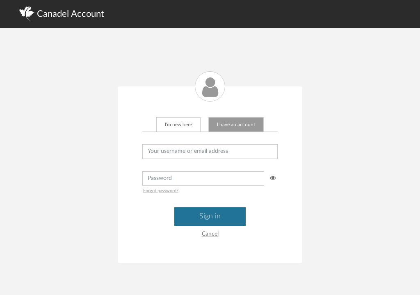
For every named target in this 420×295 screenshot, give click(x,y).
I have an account (236, 124)
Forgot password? (160, 190)
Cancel (210, 234)
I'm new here (178, 124)
